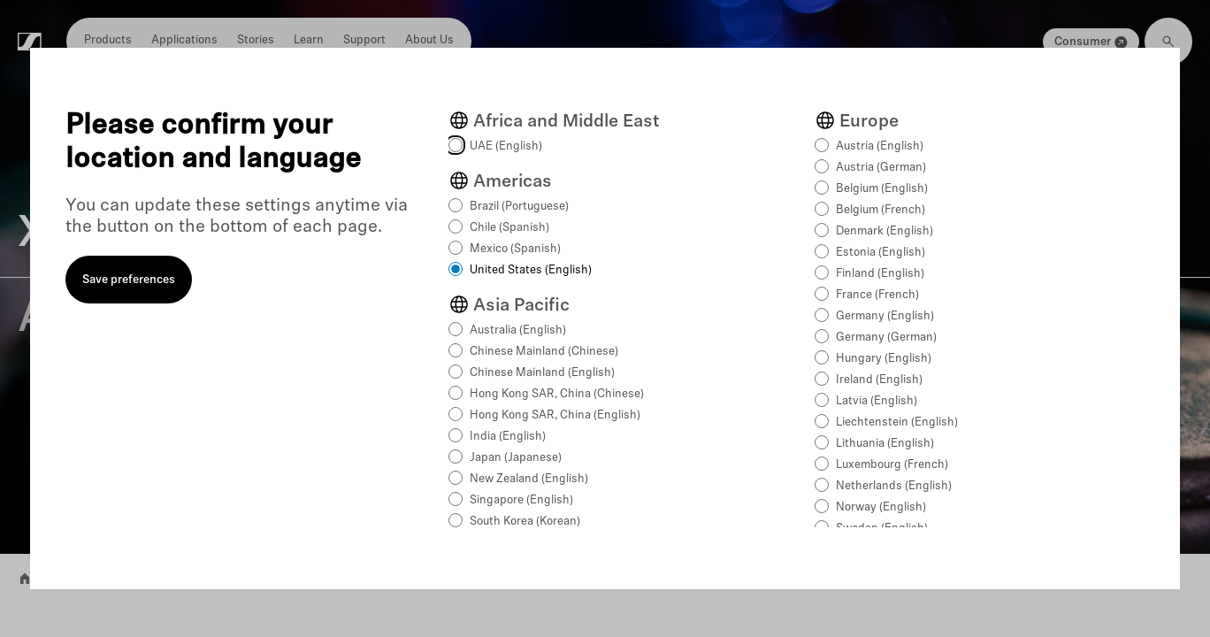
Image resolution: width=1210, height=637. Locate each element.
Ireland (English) (879, 380)
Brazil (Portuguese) (519, 206)
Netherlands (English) (894, 486)
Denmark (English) (884, 231)
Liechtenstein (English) (897, 422)
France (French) (877, 295)
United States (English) (531, 270)
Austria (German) (881, 167)
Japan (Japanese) (516, 458)
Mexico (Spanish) (515, 249)
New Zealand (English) (529, 479)
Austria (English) (879, 146)
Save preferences (128, 280)
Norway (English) (881, 507)
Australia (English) (518, 330)
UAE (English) (506, 146)
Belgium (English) (882, 189)
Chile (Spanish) (509, 228)
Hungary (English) (883, 359)
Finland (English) (880, 274)
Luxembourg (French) (892, 465)
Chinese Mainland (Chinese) (544, 351)
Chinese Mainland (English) (542, 373)
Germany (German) (886, 337)
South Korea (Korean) (525, 521)
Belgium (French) (880, 210)
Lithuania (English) (885, 443)
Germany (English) (885, 316)
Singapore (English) (521, 500)
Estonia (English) (880, 252)
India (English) (508, 436)
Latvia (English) (876, 401)
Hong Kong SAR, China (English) (555, 415)
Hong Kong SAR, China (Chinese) (557, 394)
